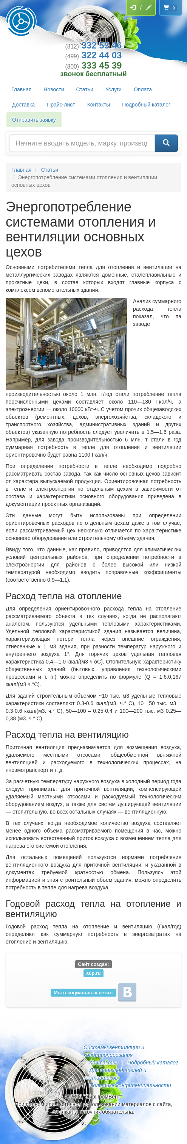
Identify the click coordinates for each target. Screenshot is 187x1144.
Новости (53, 89)
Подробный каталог (146, 105)
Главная (21, 89)
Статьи (84, 89)
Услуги (113, 89)
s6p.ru (93, 973)
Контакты (98, 105)
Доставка (23, 105)
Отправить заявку (34, 120)
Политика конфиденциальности (130, 1085)
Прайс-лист (61, 105)
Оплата (143, 89)
